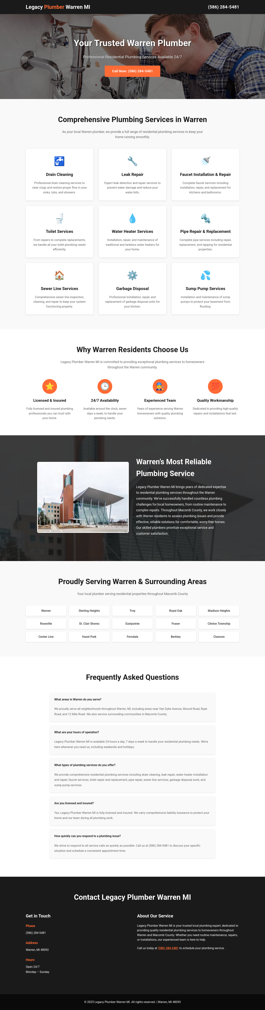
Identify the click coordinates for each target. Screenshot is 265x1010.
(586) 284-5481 (223, 7)
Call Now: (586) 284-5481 (132, 71)
